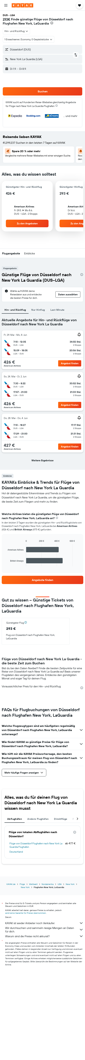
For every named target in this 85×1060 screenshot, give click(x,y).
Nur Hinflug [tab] (38, 309)
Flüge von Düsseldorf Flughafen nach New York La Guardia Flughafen (35, 845)
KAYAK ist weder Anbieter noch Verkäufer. (44, 923)
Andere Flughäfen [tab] (38, 818)
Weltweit (33, 884)
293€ (6, 19)
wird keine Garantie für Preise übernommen (25, 913)
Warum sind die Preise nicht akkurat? (44, 936)
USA (60, 884)
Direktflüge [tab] (60, 818)
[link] (42, 580)
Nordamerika (48, 884)
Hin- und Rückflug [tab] (15, 309)
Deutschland (16, 851)
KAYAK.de (11, 884)
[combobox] (16, 31)
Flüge (22, 884)
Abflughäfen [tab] (14, 818)
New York (70, 884)
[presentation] (51, 23)
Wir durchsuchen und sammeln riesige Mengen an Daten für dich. (44, 929)
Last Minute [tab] (57, 309)
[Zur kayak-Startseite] (22, 5)
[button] (6, 5)
